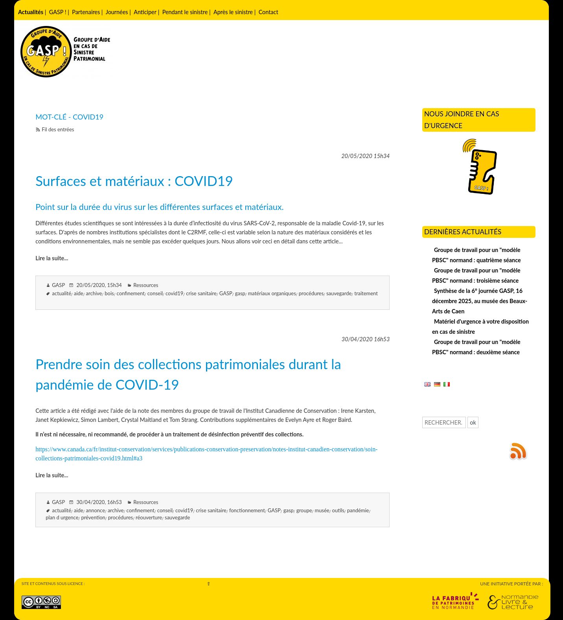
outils (338, 510)
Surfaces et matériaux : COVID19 (134, 181)
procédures (311, 293)
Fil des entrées (58, 129)
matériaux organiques (272, 293)
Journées (117, 12)
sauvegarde (338, 293)
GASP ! (57, 12)
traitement (366, 293)
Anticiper (145, 12)
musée (322, 510)
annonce (95, 510)
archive (94, 293)
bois (109, 293)
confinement (131, 293)
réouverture (149, 517)
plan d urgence (62, 517)
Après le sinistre (233, 12)
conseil (155, 293)
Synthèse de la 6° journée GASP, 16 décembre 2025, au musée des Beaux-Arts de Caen (479, 301)
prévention (93, 517)
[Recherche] (444, 422)
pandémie (358, 510)
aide (78, 293)
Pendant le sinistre (185, 12)
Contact (268, 12)
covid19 (174, 293)
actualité (62, 293)
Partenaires (86, 12)
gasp (240, 293)
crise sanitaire (201, 293)
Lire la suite (49, 258)
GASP (225, 293)
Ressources (145, 285)
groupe (304, 510)
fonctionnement (247, 510)
